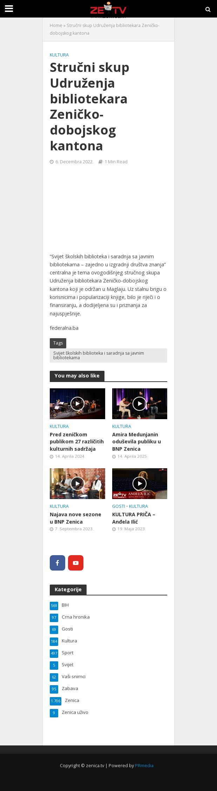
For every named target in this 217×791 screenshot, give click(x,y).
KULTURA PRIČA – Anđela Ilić (133, 518)
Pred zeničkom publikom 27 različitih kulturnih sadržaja (77, 441)
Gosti (118, 506)
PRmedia (144, 766)
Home (56, 25)
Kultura (59, 55)
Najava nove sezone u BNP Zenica (75, 518)
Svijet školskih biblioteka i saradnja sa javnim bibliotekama (98, 355)
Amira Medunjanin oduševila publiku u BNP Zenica (136, 441)
